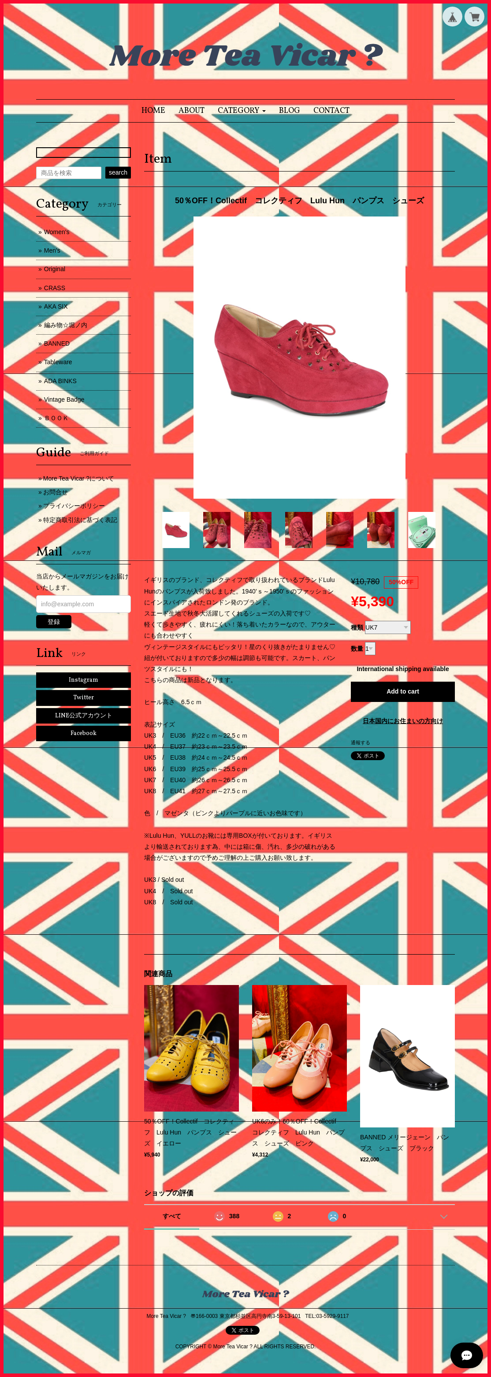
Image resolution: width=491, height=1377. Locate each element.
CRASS (54, 287)
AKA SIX (56, 306)
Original (54, 268)
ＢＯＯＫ (56, 418)
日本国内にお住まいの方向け (403, 720)
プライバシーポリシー (74, 505)
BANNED (57, 343)
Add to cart (403, 691)
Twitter (83, 698)
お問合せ (55, 492)
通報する (360, 742)
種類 (357, 627)
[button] (241, 111)
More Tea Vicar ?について (78, 478)
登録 (54, 621)
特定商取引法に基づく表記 (80, 519)
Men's (52, 250)
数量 (357, 648)
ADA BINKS (60, 380)
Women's (57, 231)
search (118, 172)
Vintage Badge (64, 399)
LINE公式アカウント (83, 716)
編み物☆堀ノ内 (65, 324)
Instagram (83, 680)
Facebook (84, 733)
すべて (172, 1216)
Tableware (58, 362)
